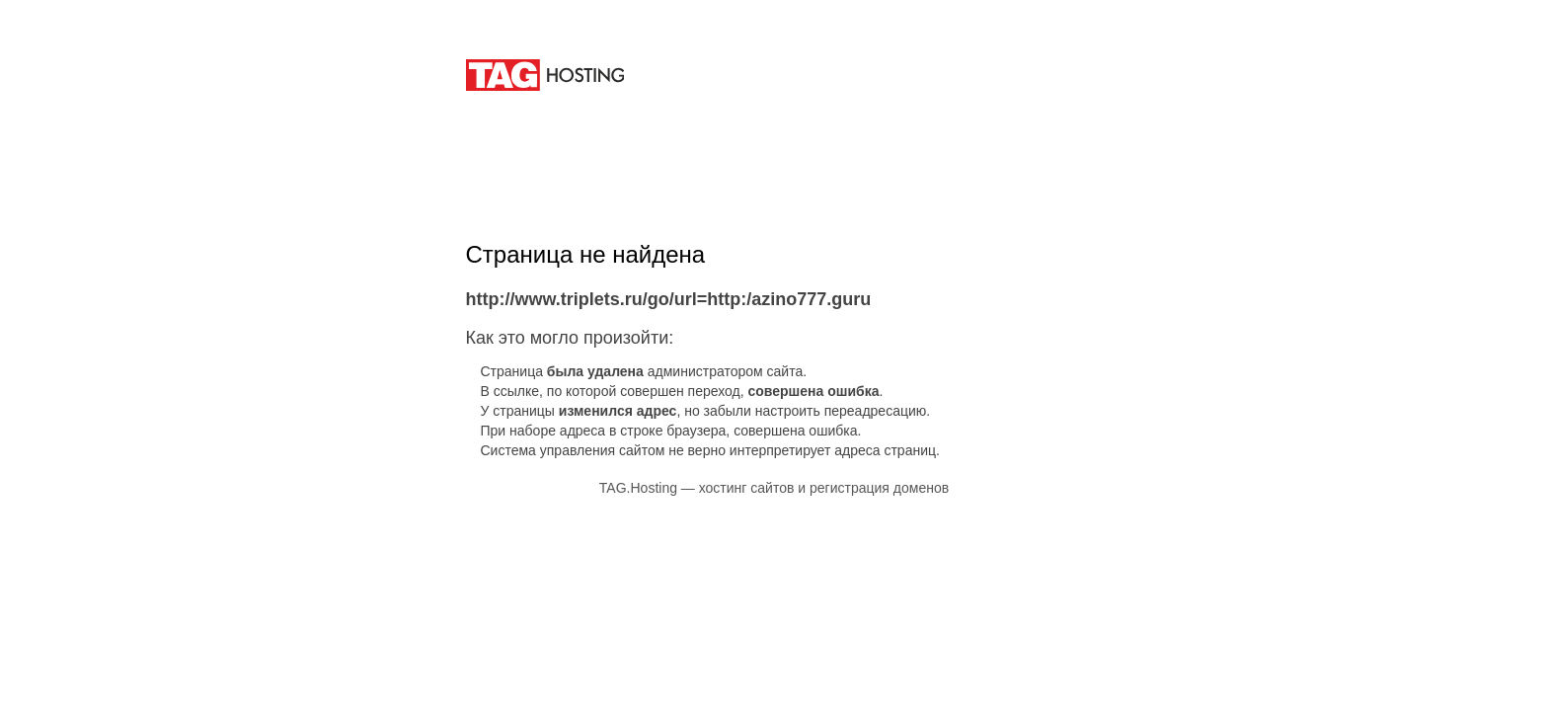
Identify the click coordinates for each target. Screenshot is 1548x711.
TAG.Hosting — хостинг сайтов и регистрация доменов (774, 488)
